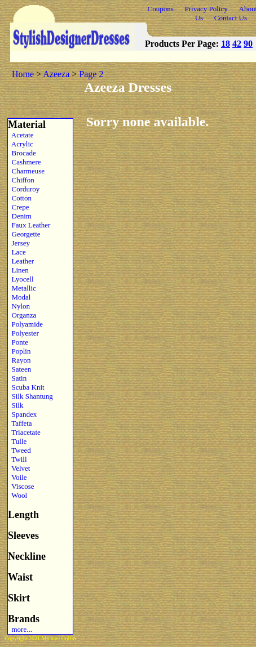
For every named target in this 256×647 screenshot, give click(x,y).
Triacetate (24, 432)
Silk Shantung (30, 396)
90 (248, 43)
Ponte (18, 342)
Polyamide (25, 324)
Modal (19, 297)
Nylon (19, 306)
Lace (17, 252)
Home (23, 74)
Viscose (21, 486)
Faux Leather (29, 225)
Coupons (161, 9)
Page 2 (91, 74)
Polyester (23, 333)
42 (236, 43)
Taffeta (20, 423)
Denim (20, 216)
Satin (17, 378)
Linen (18, 270)
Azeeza (56, 74)
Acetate (20, 135)
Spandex (22, 414)
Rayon (19, 360)
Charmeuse (26, 171)
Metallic (22, 288)
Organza (22, 315)
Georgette (24, 234)
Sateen (19, 369)
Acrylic (20, 144)
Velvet (19, 468)
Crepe (18, 207)
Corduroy (23, 189)
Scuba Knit (26, 387)
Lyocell (21, 279)
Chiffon (21, 180)
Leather (21, 261)
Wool (17, 495)
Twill (17, 459)
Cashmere (24, 162)
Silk (15, 405)
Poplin (19, 351)
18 (225, 43)
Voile (17, 477)
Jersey (19, 243)
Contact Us (230, 18)
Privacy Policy (206, 9)
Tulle (17, 441)
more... (20, 629)
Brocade (22, 153)
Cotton (20, 198)
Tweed (19, 450)
